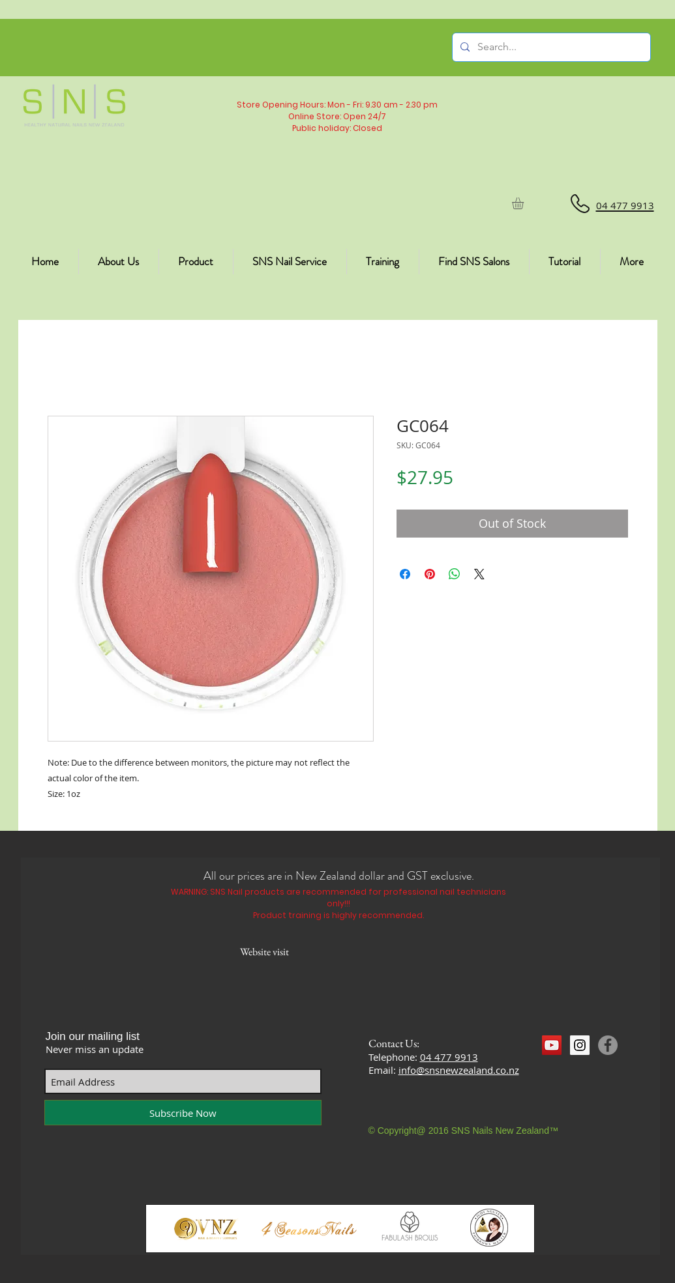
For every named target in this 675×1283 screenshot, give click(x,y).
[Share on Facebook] (405, 574)
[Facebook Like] (567, 1069)
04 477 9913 (449, 1056)
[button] (524, 203)
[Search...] (550, 47)
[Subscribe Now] (183, 1112)
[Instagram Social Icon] (580, 1045)
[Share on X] (479, 574)
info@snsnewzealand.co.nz (458, 1069)
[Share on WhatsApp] (454, 574)
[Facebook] (608, 1045)
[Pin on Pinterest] (430, 574)
